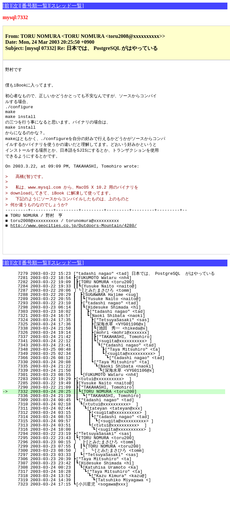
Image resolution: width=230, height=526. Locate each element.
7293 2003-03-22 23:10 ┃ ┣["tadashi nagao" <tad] (118, 326)
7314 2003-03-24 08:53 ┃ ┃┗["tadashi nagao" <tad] (116, 439)
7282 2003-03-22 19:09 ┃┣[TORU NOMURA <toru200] (118, 305)
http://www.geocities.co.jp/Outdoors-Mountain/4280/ (73, 244)
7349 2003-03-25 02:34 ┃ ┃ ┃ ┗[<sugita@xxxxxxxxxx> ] (114, 376)
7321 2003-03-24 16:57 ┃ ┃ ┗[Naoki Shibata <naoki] (116, 338)
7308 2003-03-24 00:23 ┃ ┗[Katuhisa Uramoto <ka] (118, 490)
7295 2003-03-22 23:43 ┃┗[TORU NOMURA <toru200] (118, 460)
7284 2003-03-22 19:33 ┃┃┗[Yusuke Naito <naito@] (117, 309)
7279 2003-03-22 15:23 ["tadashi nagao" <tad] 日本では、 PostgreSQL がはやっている (116, 296)
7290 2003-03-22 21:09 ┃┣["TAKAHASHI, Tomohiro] (118, 410)
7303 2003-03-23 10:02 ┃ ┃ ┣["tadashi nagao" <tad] (116, 334)
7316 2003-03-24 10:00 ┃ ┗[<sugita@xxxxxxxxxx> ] (117, 452)
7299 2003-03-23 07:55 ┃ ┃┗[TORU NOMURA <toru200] (117, 469)
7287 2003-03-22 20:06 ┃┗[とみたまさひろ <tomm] (116, 313)
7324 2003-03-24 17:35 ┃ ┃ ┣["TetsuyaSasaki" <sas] (116, 342)
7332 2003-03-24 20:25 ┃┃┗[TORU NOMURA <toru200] (117, 414)
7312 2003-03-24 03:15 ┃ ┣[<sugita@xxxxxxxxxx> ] (117, 435)
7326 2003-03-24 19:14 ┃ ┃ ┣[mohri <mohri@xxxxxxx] (116, 355)
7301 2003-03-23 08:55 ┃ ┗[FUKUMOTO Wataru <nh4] (118, 397)
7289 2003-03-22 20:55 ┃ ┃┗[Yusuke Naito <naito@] (117, 321)
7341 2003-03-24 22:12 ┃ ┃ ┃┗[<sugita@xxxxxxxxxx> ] (115, 364)
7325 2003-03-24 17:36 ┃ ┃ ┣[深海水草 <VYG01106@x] (114, 347)
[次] (15, 5)
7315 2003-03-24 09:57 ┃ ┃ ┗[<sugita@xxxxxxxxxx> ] (116, 444)
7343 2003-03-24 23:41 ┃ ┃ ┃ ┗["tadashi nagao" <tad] (114, 368)
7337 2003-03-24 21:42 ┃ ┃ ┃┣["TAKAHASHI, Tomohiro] (115, 359)
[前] (7, 5)
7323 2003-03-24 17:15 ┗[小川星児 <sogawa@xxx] (118, 507)
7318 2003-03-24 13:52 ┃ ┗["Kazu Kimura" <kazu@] (117, 498)
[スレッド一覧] (66, 5)
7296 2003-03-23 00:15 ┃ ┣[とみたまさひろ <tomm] (115, 465)
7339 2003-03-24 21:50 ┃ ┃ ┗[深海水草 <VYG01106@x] (113, 393)
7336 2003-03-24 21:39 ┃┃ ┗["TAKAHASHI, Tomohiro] (117, 418)
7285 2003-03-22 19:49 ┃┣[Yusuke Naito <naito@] (118, 406)
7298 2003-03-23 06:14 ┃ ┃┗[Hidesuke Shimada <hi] (117, 330)
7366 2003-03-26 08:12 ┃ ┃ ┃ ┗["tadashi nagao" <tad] (113, 380)
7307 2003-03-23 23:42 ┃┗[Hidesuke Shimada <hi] (118, 486)
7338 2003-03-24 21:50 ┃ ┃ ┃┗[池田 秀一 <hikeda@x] (112, 351)
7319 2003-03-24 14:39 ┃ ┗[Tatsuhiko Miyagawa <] (117, 503)
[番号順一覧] (34, 5)
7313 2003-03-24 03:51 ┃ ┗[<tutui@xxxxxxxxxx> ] (117, 448)
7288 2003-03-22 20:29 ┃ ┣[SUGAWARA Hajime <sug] (118, 317)
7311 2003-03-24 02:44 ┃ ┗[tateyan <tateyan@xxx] (118, 431)
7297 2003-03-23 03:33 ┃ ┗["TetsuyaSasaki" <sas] (118, 477)
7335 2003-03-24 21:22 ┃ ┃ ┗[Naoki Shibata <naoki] (116, 389)
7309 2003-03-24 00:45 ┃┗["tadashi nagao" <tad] (118, 423)
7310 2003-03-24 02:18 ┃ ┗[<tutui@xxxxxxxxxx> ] (118, 427)
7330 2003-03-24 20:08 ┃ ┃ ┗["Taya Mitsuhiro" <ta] (116, 385)
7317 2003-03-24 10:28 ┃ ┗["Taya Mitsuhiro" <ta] (118, 494)
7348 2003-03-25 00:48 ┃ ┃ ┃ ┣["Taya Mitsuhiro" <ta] (114, 372)
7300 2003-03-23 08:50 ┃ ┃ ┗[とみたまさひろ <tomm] (113, 473)
